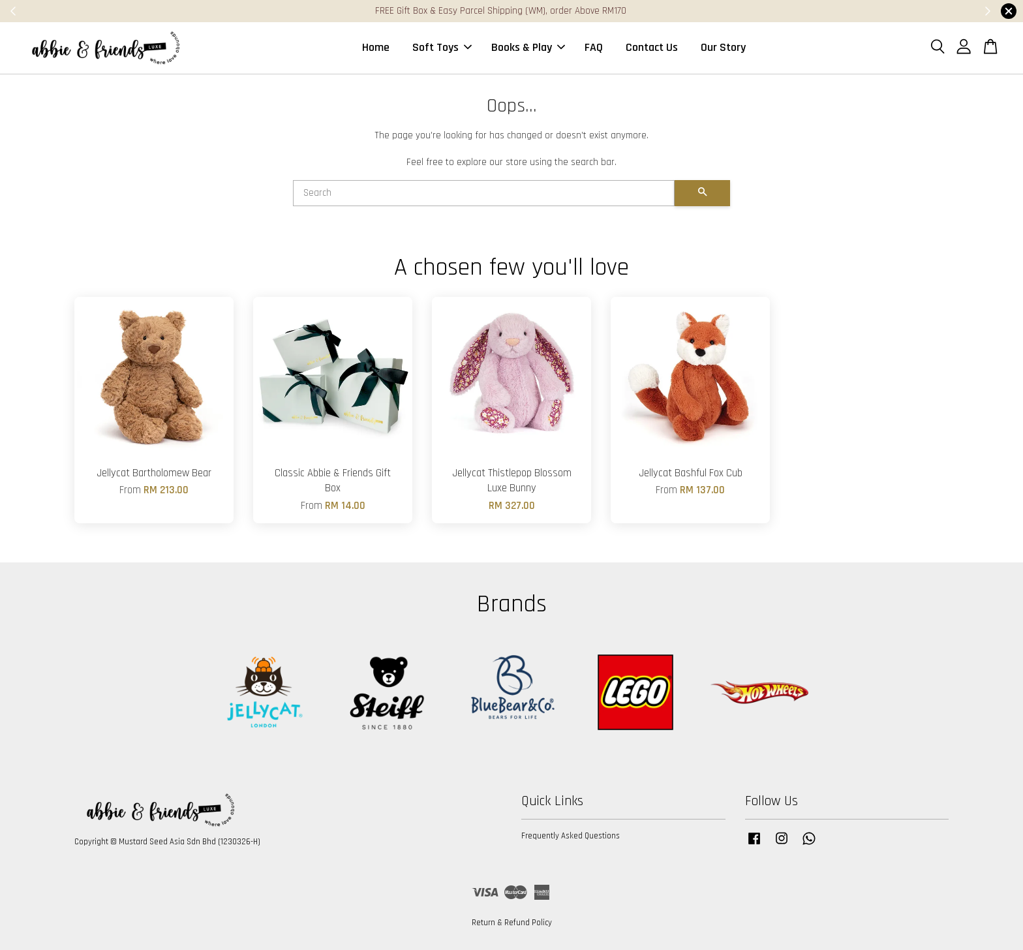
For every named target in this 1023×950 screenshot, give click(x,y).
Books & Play (528, 47)
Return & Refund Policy (512, 923)
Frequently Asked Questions (570, 836)
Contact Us (652, 47)
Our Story (723, 47)
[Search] (484, 194)
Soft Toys (442, 47)
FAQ (594, 47)
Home (375, 47)
